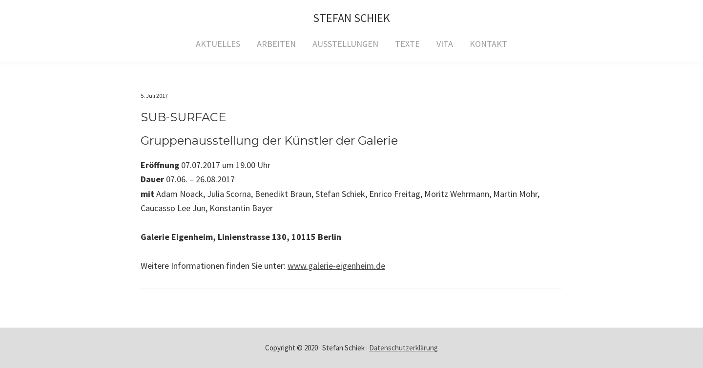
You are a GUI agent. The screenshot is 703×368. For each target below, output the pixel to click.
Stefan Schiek (351, 17)
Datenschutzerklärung (403, 347)
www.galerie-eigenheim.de (336, 265)
